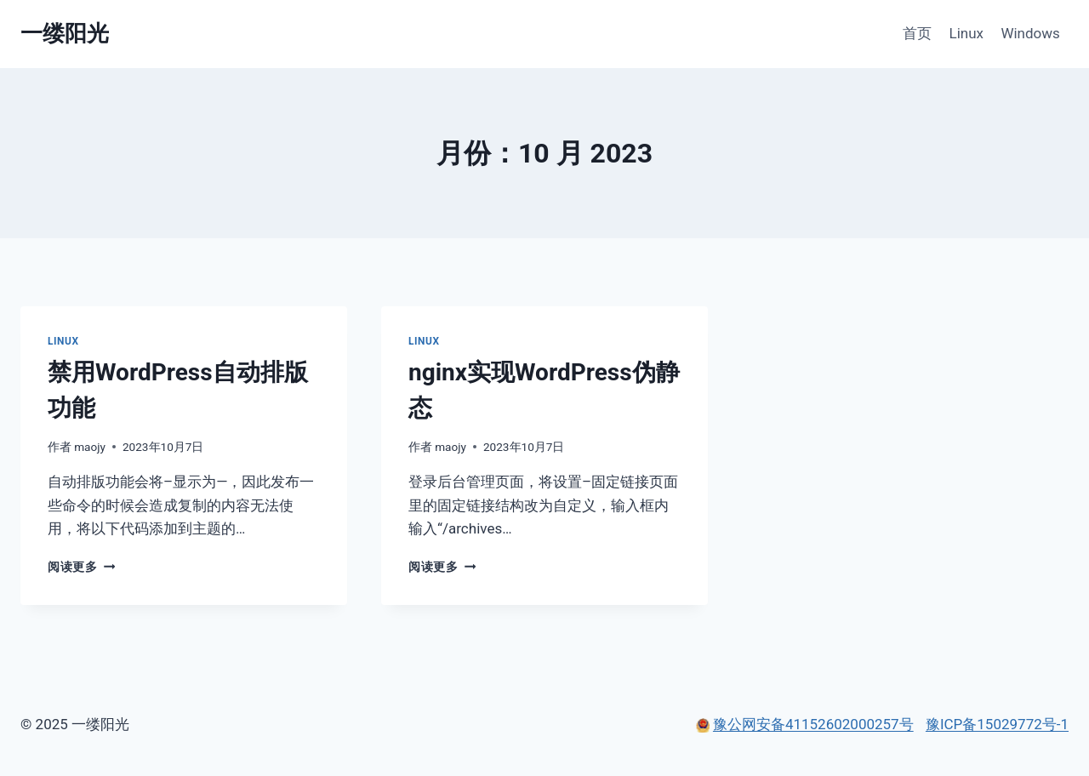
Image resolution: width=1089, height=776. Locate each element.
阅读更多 (81, 566)
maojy (89, 447)
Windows (1030, 33)
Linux (966, 33)
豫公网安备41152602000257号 (813, 724)
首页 (917, 33)
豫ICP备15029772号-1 (997, 724)
